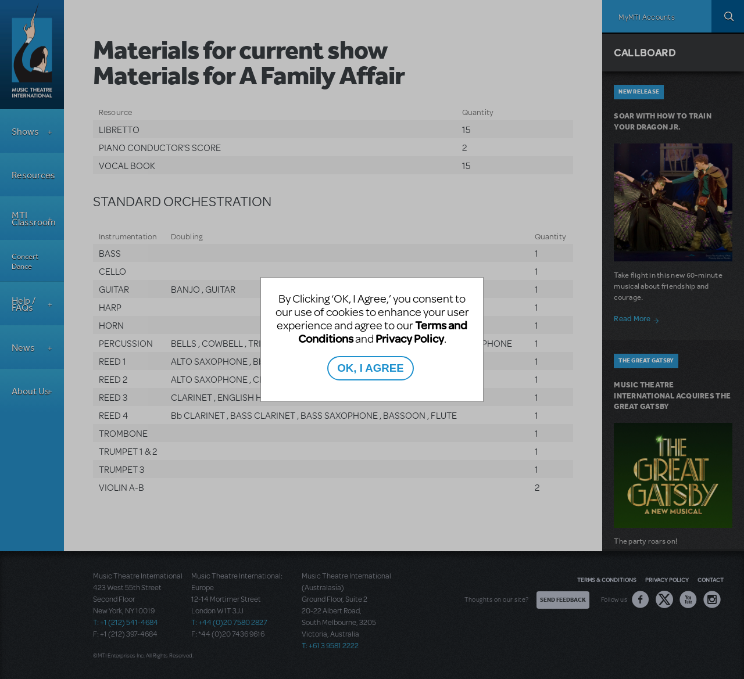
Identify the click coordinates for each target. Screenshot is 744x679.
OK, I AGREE (370, 368)
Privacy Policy (409, 338)
